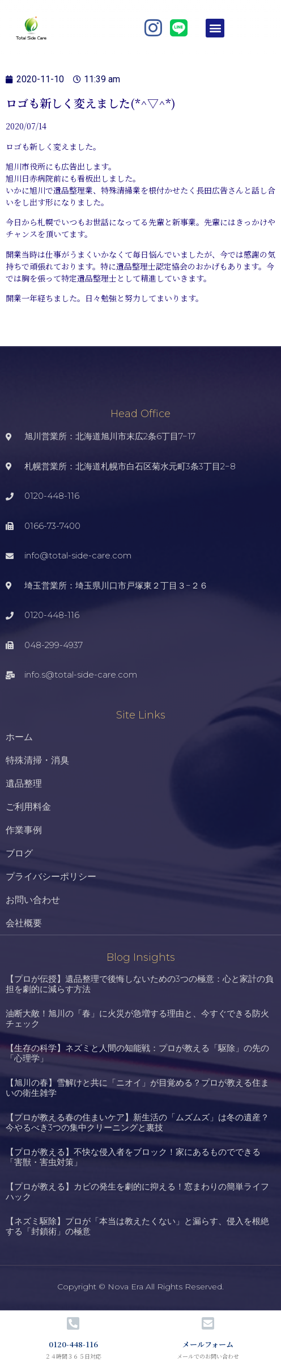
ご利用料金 (28, 806)
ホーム (19, 737)
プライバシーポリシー (51, 876)
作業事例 (24, 830)
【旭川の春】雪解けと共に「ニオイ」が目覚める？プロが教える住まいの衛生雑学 (137, 1087)
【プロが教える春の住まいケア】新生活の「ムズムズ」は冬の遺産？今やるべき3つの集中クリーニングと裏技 (137, 1122)
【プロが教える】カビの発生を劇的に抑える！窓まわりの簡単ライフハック (137, 1191)
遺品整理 (24, 783)
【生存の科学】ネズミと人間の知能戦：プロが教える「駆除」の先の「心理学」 (137, 1053)
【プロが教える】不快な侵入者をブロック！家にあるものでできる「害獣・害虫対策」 (133, 1156)
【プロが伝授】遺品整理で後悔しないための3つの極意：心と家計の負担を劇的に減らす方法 (140, 983)
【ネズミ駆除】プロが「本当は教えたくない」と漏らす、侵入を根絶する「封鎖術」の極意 (137, 1226)
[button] (215, 28)
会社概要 (24, 923)
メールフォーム (207, 1344)
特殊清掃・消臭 (37, 760)
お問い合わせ (33, 899)
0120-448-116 (73, 1344)
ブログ (19, 853)
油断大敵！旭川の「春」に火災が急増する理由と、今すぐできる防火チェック (137, 1018)
